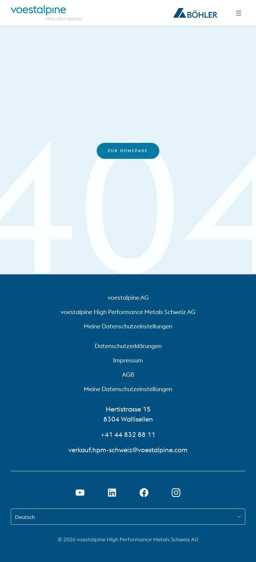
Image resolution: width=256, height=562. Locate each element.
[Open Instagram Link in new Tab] (176, 492)
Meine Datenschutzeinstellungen (128, 326)
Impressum (128, 360)
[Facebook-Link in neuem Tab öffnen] (144, 492)
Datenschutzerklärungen (128, 346)
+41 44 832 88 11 (128, 434)
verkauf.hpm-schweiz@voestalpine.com (128, 450)
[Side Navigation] (238, 13)
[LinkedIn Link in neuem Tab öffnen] (112, 492)
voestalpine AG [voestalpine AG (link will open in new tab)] (128, 297)
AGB (128, 374)
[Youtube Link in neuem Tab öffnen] (80, 492)
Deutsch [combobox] (25, 517)
